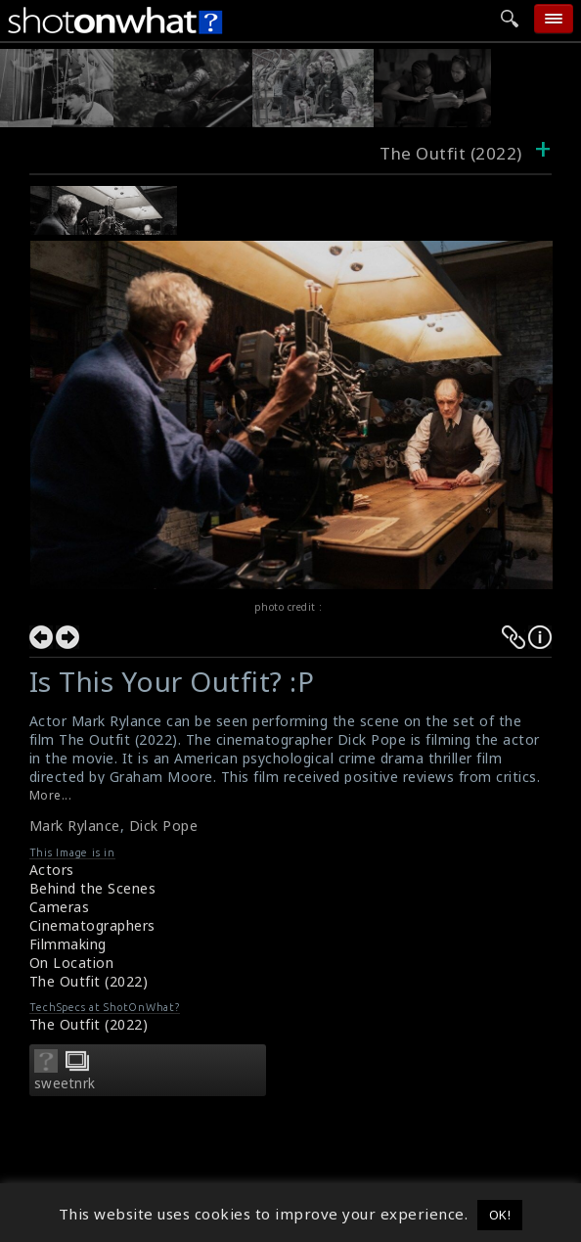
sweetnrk (65, 1083)
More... (50, 795)
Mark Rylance (74, 825)
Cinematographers (92, 925)
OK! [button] (500, 1214)
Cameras (59, 906)
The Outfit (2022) (89, 981)
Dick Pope (164, 825)
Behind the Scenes (92, 888)
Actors (51, 869)
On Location (71, 962)
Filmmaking (68, 944)
